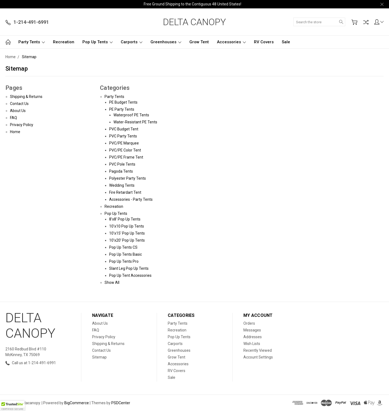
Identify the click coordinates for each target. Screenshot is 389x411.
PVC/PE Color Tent (125, 150)
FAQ (13, 118)
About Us (18, 110)
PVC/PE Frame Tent (126, 157)
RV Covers (264, 42)
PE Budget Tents (123, 102)
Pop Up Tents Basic (125, 254)
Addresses (252, 337)
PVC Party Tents (123, 136)
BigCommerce (76, 403)
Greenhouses (165, 42)
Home (15, 132)
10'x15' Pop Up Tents (127, 233)
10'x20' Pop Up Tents (127, 240)
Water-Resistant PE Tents (135, 122)
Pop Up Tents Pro (124, 261)
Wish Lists (251, 343)
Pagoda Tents (121, 171)
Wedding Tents (122, 185)
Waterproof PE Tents (131, 115)
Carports (131, 42)
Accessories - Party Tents (131, 199)
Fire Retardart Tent (125, 192)
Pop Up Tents (97, 42)
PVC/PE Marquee (124, 143)
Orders (249, 323)
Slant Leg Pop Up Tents (129, 268)
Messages (252, 330)
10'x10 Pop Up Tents (126, 226)
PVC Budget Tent (123, 129)
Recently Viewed (257, 350)
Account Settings (258, 357)
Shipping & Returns (26, 96)
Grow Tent (199, 42)
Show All (112, 282)
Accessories (231, 42)
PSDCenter (120, 403)
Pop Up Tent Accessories (130, 275)
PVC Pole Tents (122, 164)
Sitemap (99, 357)
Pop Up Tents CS (123, 247)
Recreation (63, 42)
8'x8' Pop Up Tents (124, 219)
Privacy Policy (21, 125)
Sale (286, 42)
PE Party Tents (121, 109)
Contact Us (19, 103)
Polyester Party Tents (127, 178)
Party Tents (31, 42)
